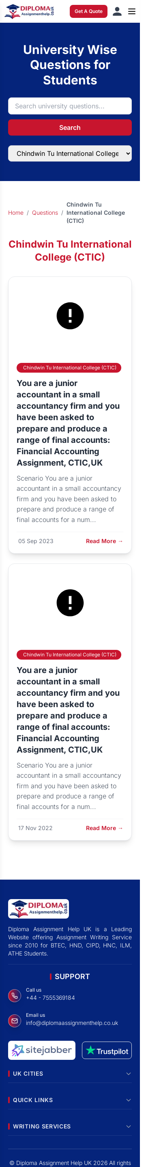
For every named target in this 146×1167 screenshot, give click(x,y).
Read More (104, 541)
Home (16, 212)
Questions (45, 212)
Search (70, 127)
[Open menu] (132, 11)
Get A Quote (89, 11)
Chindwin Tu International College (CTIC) (69, 368)
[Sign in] (117, 11)
